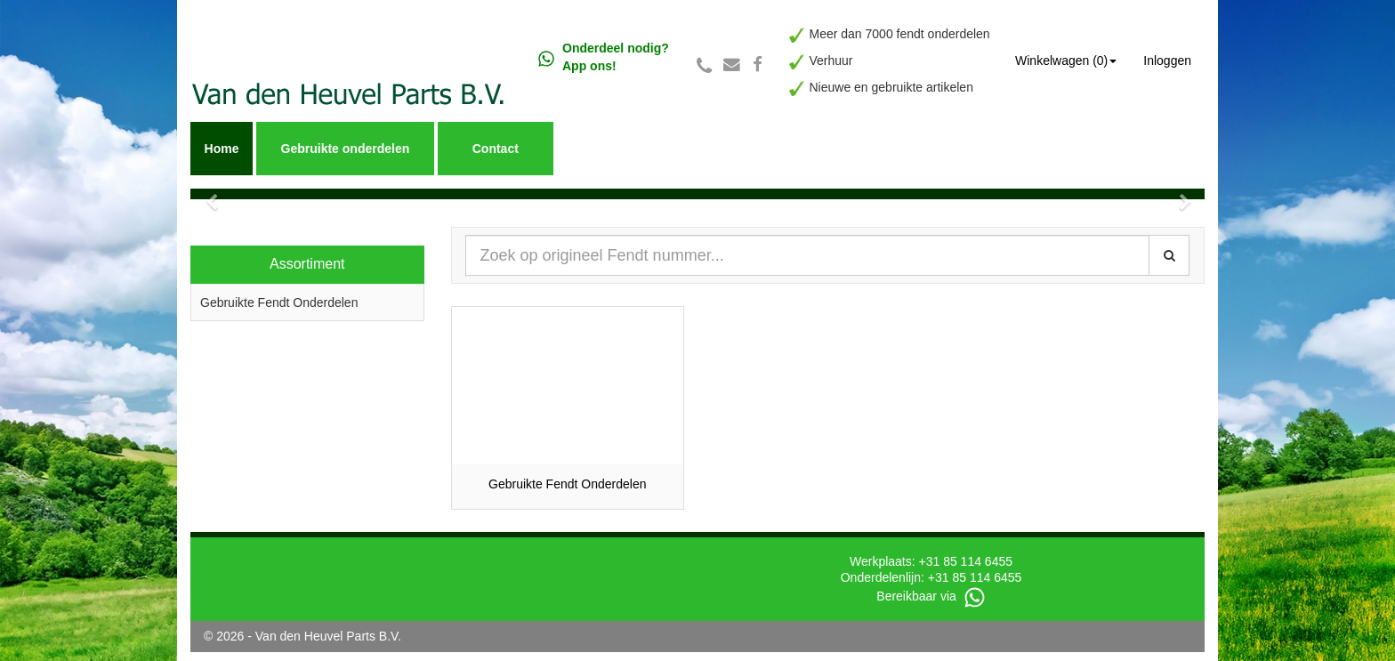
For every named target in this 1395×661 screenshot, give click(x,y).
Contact (495, 148)
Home (222, 148)
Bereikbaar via (930, 596)
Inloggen (1167, 60)
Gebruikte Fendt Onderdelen (279, 302)
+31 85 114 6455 (966, 561)
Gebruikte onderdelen (345, 148)
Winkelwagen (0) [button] (1066, 60)
